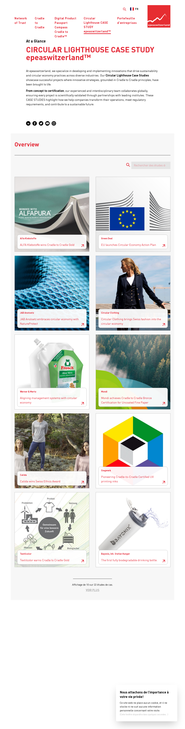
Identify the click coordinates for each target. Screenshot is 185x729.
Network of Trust (21, 20)
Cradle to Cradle (39, 22)
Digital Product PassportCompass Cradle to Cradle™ (65, 27)
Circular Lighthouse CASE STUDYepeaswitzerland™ (97, 24)
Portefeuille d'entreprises (127, 20)
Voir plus (92, 590)
